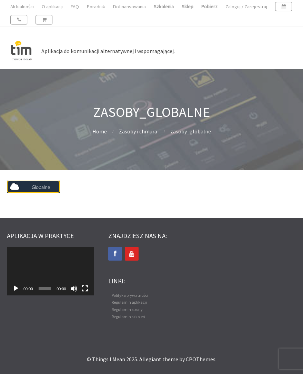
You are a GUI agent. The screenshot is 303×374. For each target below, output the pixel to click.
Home (99, 131)
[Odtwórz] (15, 288)
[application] (50, 271)
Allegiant (150, 359)
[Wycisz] (73, 288)
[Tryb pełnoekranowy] (84, 288)
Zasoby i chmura (138, 131)
